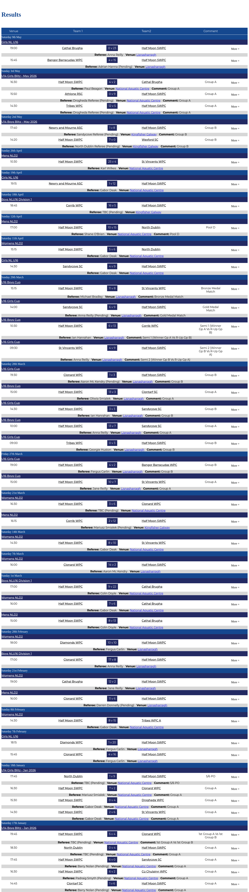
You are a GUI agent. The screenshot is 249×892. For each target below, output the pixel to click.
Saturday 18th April (12, 194)
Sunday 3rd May (10, 70)
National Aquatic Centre (132, 88)
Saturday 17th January (13, 822)
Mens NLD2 (9, 155)
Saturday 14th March (13, 531)
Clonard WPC (73, 375)
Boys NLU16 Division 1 (16, 199)
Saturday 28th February (14, 631)
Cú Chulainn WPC (154, 871)
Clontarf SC (150, 392)
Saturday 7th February (13, 731)
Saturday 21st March (13, 492)
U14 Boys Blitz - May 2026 (19, 121)
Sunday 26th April (11, 150)
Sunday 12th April (11, 216)
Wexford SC (150, 139)
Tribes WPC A (151, 720)
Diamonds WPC (71, 642)
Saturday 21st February (14, 670)
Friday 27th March (11, 453)
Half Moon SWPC (154, 48)
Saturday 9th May (11, 37)
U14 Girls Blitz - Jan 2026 (18, 770)
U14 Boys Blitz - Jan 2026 (18, 828)
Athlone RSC (74, 94)
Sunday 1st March (11, 575)
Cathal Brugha (72, 48)
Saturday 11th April (12, 238)
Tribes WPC (74, 106)
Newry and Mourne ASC (66, 127)
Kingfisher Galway (144, 134)
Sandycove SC (73, 266)
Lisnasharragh (146, 54)
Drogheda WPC (153, 800)
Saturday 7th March (12, 553)
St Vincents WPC (154, 161)
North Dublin (151, 227)
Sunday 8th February (13, 709)
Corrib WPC (74, 205)
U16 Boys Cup (11, 282)
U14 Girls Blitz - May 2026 (19, 76)
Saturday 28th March (13, 363)
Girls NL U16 (9, 42)
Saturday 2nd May (11, 116)
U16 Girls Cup (10, 301)
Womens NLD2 (12, 243)
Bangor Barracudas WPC (65, 60)
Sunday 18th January (13, 765)
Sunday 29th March (12, 277)
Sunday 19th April (11, 172)
